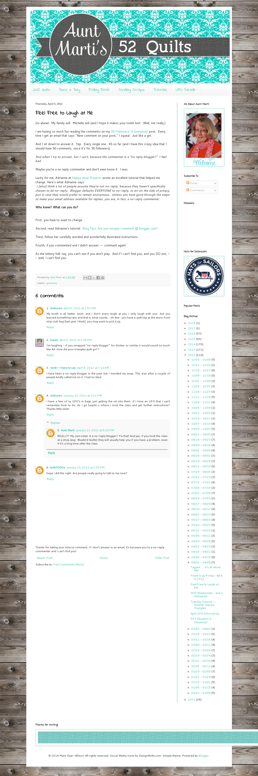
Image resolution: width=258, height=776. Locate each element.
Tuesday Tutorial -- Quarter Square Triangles (203, 605)
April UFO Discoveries (205, 613)
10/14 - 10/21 (201, 418)
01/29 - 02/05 (201, 671)
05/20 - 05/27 (201, 525)
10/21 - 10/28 (201, 413)
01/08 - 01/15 (201, 687)
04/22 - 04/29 (201, 546)
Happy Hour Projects (86, 178)
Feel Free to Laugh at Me (204, 585)
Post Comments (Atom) (68, 564)
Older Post (162, 558)
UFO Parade (186, 90)
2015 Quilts (41, 90)
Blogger (203, 756)
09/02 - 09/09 (201, 450)
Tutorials (160, 90)
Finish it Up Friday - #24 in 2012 (206, 577)
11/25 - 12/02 (201, 386)
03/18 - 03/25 (201, 634)
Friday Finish (99, 90)
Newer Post (44, 558)
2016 (192, 333)
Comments (195, 190)
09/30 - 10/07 (201, 429)
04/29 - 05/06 (201, 541)
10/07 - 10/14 (201, 424)
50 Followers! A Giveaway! (129, 131)
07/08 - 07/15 (201, 488)
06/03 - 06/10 (201, 514)
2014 (192, 344)
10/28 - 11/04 (201, 408)
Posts (191, 183)
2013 (192, 350)
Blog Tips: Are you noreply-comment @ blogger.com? (120, 228)
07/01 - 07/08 (201, 493)
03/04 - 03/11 (201, 645)
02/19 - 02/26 (201, 655)
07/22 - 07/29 (201, 477)
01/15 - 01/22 (201, 682)
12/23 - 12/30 (201, 365)
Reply (50, 327)
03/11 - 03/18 (201, 639)
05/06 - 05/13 (201, 536)
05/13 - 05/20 (201, 530)
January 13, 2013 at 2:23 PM (83, 395)
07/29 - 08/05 (201, 472)
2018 (192, 323)
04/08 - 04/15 (201, 557)
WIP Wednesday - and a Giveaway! (207, 594)
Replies (55, 423)
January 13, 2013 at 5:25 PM (95, 430)
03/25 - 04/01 (201, 629)
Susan (54, 340)
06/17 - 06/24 (201, 504)
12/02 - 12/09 (201, 381)
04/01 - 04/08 (201, 562)
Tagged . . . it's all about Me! (206, 568)
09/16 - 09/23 (201, 440)
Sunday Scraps (131, 90)
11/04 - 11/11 (201, 402)
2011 (192, 699)
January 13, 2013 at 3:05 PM (85, 467)
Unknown (56, 308)
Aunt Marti (67, 430)
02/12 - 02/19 (201, 661)
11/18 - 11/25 (201, 392)
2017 (192, 328)
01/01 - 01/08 (201, 693)
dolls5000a (57, 467)
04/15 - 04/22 (201, 552)
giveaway (51, 283)
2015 (192, 339)
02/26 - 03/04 (201, 650)
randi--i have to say (63, 368)
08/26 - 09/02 (201, 455)
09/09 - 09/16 (201, 445)
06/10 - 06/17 (201, 509)
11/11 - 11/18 (201, 397)
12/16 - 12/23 (201, 370)
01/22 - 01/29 (201, 677)
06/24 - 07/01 (201, 498)
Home (104, 558)
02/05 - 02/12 (201, 666)
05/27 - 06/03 (201, 520)
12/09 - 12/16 (201, 375)
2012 (192, 355)
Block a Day (69, 90)
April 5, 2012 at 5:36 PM (75, 340)
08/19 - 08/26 (201, 461)
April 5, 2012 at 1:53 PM (80, 308)
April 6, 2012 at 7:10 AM (93, 368)
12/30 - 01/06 (201, 359)
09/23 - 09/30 (201, 434)
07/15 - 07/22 (201, 482)
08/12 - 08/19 (201, 466)
